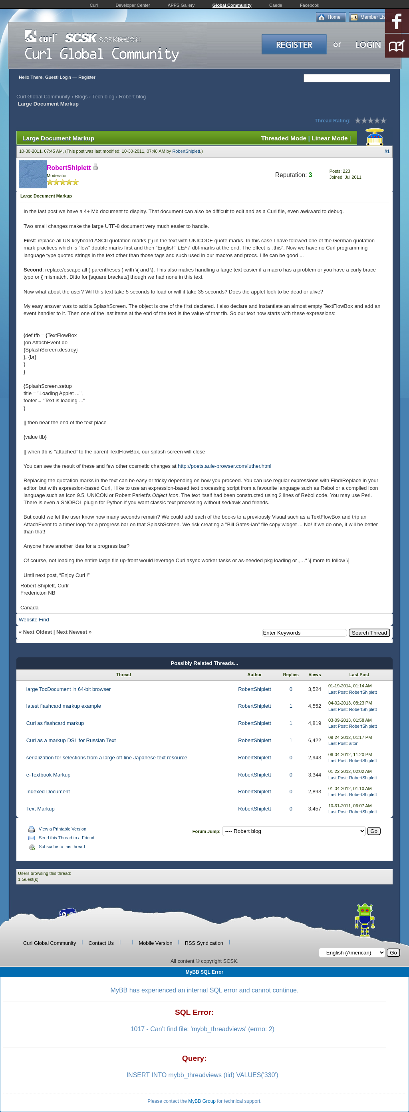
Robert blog (132, 97)
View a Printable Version (62, 829)
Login (65, 77)
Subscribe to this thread (62, 846)
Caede (275, 5)
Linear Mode (329, 138)
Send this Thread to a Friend (66, 837)
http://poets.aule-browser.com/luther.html (224, 466)
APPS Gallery (181, 5)
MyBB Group (202, 1101)
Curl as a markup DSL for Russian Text (71, 740)
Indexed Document (48, 792)
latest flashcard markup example (63, 706)
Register (86, 77)
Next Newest (71, 632)
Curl (94, 5)
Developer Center (132, 5)
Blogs (81, 97)
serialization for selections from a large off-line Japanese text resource (106, 758)
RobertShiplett (186, 151)
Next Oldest (37, 632)
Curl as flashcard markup (55, 723)
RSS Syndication (204, 943)
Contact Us (101, 943)
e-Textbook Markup (48, 775)
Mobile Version (156, 943)
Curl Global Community (43, 97)
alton (354, 743)
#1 (387, 151)
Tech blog (103, 97)
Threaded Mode (284, 138)
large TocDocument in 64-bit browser (68, 689)
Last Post (337, 692)
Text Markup (40, 809)
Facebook (309, 5)
